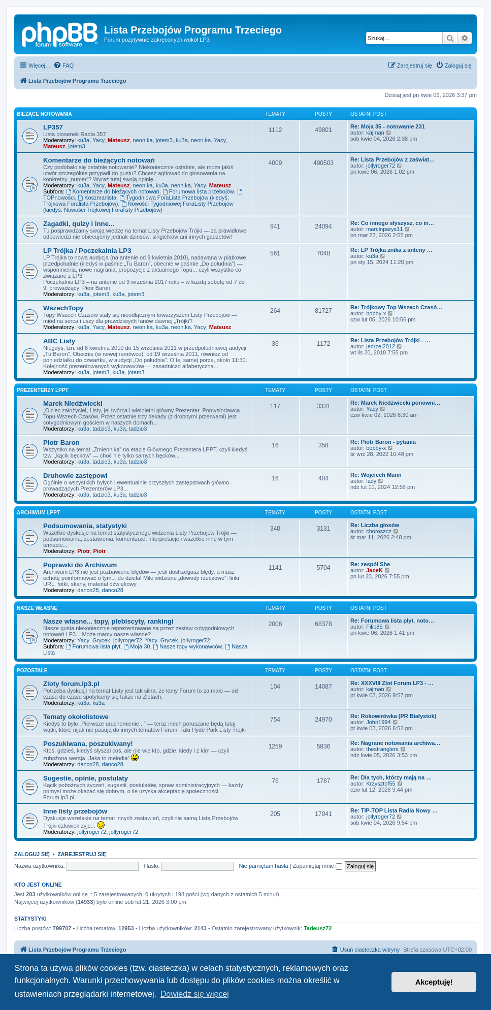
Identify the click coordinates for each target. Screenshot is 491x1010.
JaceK (374, 570)
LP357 (53, 127)
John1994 (378, 722)
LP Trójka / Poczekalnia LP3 (87, 250)
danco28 (88, 590)
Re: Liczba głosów (374, 525)
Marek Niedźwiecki (73, 403)
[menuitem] (63, 65)
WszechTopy (63, 308)
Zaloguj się (32, 854)
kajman (375, 132)
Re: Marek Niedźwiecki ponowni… (395, 403)
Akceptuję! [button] (434, 982)
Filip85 (374, 627)
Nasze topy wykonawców (187, 646)
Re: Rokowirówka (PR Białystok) (393, 716)
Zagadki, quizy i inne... (78, 223)
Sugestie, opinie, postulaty (85, 778)
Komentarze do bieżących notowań (99, 160)
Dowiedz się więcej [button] (194, 994)
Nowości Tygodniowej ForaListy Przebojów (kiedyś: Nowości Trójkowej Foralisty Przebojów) (138, 207)
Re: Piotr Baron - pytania (383, 442)
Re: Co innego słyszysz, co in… (392, 223)
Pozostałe (32, 670)
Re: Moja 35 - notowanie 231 (387, 126)
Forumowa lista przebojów (198, 191)
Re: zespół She (370, 564)
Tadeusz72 (318, 928)
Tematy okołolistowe (76, 717)
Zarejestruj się (81, 854)
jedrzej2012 (380, 346)
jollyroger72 (380, 165)
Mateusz (118, 140)
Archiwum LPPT (38, 512)
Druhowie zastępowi (75, 475)
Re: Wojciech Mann (376, 475)
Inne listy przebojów (75, 811)
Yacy (98, 140)
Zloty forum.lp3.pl (71, 684)
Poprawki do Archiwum (80, 565)
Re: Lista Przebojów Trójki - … (390, 340)
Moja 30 (136, 646)
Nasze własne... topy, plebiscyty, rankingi (108, 621)
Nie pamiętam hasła (263, 866)
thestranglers (382, 749)
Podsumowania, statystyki (85, 526)
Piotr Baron (61, 442)
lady (371, 481)
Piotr (83, 551)
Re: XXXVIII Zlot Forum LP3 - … (392, 683)
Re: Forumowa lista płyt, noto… (392, 620)
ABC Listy (59, 341)
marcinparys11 (384, 229)
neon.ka (143, 140)
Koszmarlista (97, 197)
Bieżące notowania (44, 114)
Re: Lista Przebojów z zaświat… (392, 159)
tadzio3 (101, 429)
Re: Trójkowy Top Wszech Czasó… (396, 307)
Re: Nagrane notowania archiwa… (395, 743)
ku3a (83, 140)
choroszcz (378, 531)
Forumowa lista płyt (93, 646)
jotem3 (164, 140)
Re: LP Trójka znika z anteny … (391, 250)
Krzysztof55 (380, 783)
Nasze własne (37, 608)
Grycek (101, 640)
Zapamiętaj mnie (317, 866)
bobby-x (376, 313)
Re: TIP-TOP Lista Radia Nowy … (394, 810)
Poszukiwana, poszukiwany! (88, 743)
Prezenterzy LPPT (43, 390)
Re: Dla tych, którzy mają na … (391, 777)
